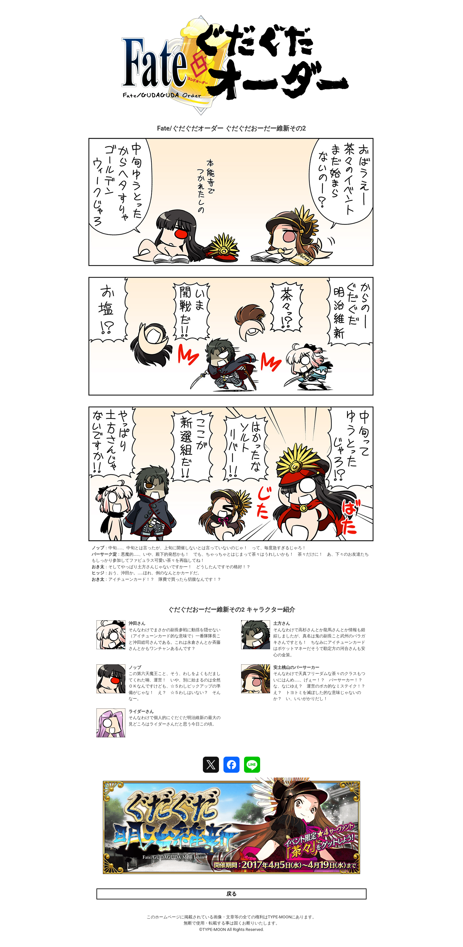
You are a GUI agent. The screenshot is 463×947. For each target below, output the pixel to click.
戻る (231, 894)
